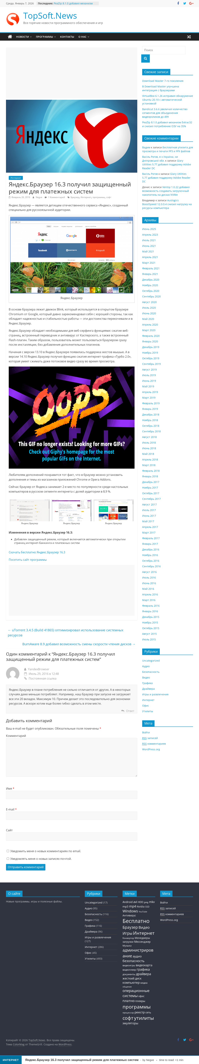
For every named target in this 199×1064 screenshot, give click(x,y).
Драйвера (148, 688)
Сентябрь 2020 (151, 296)
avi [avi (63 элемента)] (135, 902)
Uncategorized (151, 660)
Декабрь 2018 (150, 414)
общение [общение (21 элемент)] (127, 986)
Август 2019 (149, 369)
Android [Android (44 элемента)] (128, 902)
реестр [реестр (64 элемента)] (140, 1012)
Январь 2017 (150, 544)
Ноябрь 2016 (150, 555)
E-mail (11, 809)
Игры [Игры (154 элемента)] (127, 933)
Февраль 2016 (151, 605)
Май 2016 (148, 588)
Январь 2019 (150, 409)
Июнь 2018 (149, 448)
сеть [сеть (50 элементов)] (148, 1012)
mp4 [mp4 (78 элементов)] (132, 906)
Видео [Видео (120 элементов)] (144, 927)
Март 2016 (148, 600)
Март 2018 (148, 465)
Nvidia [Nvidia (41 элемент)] (141, 906)
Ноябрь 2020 (150, 285)
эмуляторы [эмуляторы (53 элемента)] (130, 1023)
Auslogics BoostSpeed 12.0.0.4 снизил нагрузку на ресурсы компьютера (167, 204)
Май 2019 (148, 386)
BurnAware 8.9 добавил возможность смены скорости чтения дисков (78, 644)
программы (99, 197)
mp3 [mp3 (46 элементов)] (125, 906)
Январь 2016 (150, 611)
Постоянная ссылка (40, 678)
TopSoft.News (50, 15)
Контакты (67, 36)
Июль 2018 (149, 442)
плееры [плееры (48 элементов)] (140, 1001)
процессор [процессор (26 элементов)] (128, 1012)
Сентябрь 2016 (151, 566)
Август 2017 (149, 504)
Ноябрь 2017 (150, 487)
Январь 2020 (150, 341)
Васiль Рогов (150, 174)
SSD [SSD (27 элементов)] (147, 906)
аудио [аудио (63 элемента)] (137, 956)
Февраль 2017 (151, 538)
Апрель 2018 (150, 459)
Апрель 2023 (150, 234)
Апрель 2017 (150, 527)
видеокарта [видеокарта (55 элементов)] (144, 965)
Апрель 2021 (150, 257)
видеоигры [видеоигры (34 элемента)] (129, 965)
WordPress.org (151, 749)
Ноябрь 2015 (150, 622)
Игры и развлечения (155, 694)
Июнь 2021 (149, 246)
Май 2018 (148, 454)
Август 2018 (149, 437)
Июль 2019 (149, 375)
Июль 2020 (149, 307)
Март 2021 (148, 262)
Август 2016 (149, 572)
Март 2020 (148, 330)
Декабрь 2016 (150, 549)
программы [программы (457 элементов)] (137, 1006)
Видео (146, 677)
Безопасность (150, 672)
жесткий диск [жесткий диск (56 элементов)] (132, 978)
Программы (44, 36)
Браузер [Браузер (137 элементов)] (130, 927)
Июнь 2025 (149, 229)
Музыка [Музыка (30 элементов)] (127, 945)
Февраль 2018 (151, 470)
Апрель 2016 (150, 594)
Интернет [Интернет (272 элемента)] (144, 933)
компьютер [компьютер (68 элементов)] (131, 982)
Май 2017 (148, 521)
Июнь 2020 (149, 313)
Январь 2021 (150, 274)
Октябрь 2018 (150, 425)
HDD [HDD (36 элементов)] (140, 902)
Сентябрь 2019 (151, 364)
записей (150, 738)
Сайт (9, 830)
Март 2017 (148, 532)
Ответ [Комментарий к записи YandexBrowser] (130, 711)
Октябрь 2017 (150, 493)
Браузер (75, 197)
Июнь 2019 (149, 380)
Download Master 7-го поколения (162, 81)
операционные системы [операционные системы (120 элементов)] (136, 993)
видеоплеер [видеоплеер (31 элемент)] (129, 969)
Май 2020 (148, 319)
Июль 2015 (149, 639)
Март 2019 (148, 397)
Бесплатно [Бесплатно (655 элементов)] (136, 921)
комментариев (154, 744)
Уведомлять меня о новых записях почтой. (41, 859)
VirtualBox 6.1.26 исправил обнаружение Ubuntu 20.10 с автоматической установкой (167, 99)
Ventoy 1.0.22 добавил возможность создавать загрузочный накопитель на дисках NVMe (166, 190)
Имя (10, 789)
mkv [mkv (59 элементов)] (152, 902)
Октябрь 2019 (150, 358)
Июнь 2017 (149, 515)
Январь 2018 (150, 476)
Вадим (146, 147)
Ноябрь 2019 (150, 352)
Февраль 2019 (151, 403)
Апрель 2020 (150, 324)
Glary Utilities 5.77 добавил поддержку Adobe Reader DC (166, 164)
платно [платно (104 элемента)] (129, 1000)
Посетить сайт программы (28, 560)
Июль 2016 (149, 577)
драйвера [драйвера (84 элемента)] (143, 974)
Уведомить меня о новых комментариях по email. (45, 851)
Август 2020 (149, 302)
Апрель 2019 (150, 392)
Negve (39, 197)
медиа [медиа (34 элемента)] (143, 982)
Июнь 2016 (149, 583)
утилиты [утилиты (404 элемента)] (144, 1017)
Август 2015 (149, 633)
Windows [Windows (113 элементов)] (130, 911)
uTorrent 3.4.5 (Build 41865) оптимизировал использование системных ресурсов (65, 632)
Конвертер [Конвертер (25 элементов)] (128, 938)
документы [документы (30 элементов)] (129, 974)
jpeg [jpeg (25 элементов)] (146, 902)
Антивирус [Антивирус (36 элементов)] (129, 915)
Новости (22, 36)
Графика (147, 683)
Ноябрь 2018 (150, 420)
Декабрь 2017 (150, 482)
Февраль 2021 (151, 268)
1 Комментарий (55, 197)
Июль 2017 (149, 510)
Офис (145, 705)
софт (108, 197)
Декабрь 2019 (150, 347)
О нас (82, 36)
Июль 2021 (149, 240)
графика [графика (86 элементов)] (143, 969)
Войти (146, 732)
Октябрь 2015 (150, 628)
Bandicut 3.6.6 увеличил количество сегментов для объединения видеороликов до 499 (164, 112)
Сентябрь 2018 (151, 431)
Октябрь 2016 (150, 560)
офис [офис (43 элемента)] (141, 996)
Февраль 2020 (151, 335)
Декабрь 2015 (150, 617)
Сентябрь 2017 (151, 499)
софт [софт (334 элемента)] (128, 1018)
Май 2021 (148, 251)
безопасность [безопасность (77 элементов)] (134, 961)
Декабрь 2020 (150, 279)
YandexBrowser (38, 669)
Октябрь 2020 (150, 291)
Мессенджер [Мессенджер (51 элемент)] (142, 942)
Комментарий (16, 736)
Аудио (146, 666)
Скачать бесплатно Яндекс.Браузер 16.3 (37, 552)
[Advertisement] (71, 73)
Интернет (16, 177)
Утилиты (147, 711)
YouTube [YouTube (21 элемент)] (143, 911)
